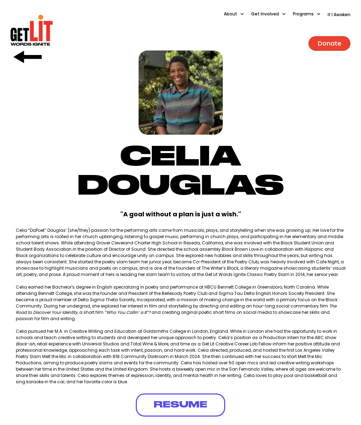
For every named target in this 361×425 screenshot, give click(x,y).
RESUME (180, 405)
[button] (237, 17)
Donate (329, 43)
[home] (32, 31)
